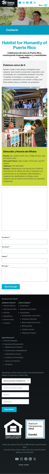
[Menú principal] (42, 5)
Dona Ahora (24, 306)
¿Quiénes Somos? (9, 303)
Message (5, 266)
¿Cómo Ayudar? (24, 303)
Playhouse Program (29, 333)
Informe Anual (8, 319)
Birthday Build (27, 326)
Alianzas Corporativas (28, 309)
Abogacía (8, 364)
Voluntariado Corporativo (31, 316)
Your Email (5, 247)
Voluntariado (24, 313)
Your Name (5, 237)
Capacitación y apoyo (13, 354)
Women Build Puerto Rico (31, 322)
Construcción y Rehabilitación (16, 350)
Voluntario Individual (29, 319)
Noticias (6, 313)
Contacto (12, 30)
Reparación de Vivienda (13, 347)
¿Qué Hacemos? (8, 338)
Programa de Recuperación (13, 344)
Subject (4, 256)
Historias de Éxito (9, 309)
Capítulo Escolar (28, 329)
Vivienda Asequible (10, 341)
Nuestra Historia (9, 306)
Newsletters (7, 316)
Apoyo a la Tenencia (12, 361)
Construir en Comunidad (14, 357)
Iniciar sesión (24, 465)
